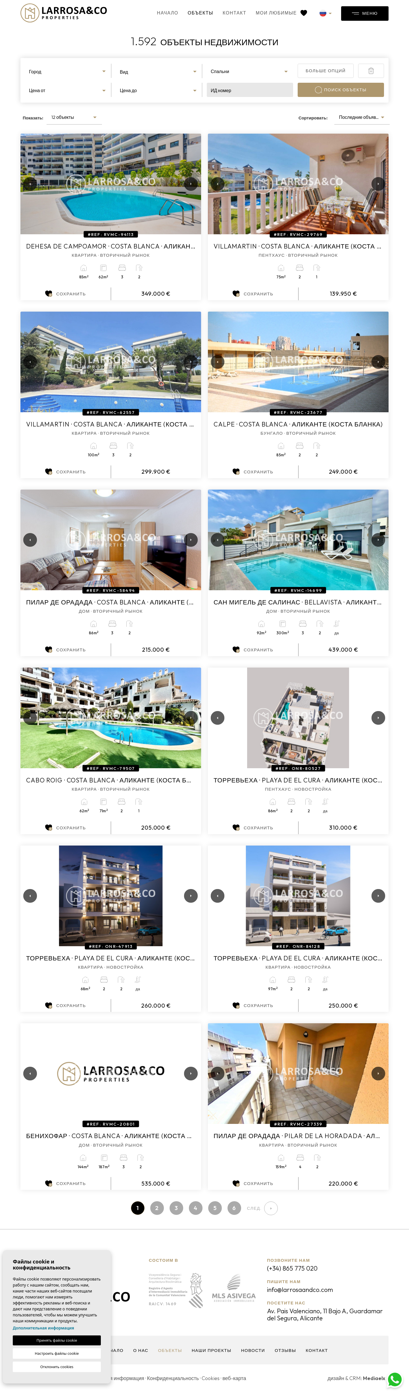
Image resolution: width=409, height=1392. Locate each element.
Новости (253, 1350)
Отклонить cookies (57, 1366)
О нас (141, 1350)
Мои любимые (281, 13)
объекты (200, 13)
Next (189, 184)
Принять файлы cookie (57, 1340)
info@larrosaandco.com (300, 1290)
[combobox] (68, 71)
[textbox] (68, 71)
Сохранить (65, 294)
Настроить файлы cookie (57, 1353)
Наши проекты (211, 1350)
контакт (234, 13)
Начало (167, 13)
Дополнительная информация (43, 1328)
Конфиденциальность (173, 1378)
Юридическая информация (112, 1378)
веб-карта (234, 1378)
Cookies (211, 1378)
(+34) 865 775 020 (292, 1268)
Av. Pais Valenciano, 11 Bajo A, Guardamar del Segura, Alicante (325, 1314)
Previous (26, 184)
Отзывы (285, 1350)
